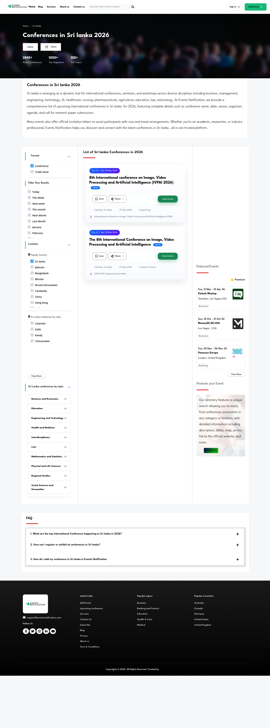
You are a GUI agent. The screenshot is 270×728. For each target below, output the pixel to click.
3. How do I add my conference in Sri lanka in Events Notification (68, 559)
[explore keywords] (110, 7)
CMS (162, 669)
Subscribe (85, 625)
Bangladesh (39, 272)
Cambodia (38, 290)
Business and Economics (45, 399)
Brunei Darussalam (43, 284)
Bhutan (37, 278)
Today (33, 191)
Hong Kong (39, 302)
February (35, 232)
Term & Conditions (90, 647)
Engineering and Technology (47, 418)
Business (141, 603)
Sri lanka (37, 26)
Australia (199, 603)
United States (201, 619)
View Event (167, 199)
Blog (40, 7)
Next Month (37, 215)
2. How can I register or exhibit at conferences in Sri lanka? (65, 545)
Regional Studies (41, 476)
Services (51, 7)
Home (32, 7)
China (36, 296)
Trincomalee (40, 340)
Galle (35, 329)
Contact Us (86, 619)
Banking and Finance (148, 608)
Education (37, 408)
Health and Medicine (43, 427)
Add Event (211, 449)
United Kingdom (202, 625)
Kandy (36, 334)
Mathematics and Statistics (47, 456)
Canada (198, 608)
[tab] (135, 534)
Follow (30, 47)
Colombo (38, 323)
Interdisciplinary (41, 437)
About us (64, 7)
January (34, 226)
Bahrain (37, 266)
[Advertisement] (221, 203)
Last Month (37, 220)
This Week (36, 197)
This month (37, 209)
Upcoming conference (91, 608)
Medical (141, 625)
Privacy (84, 636)
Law (34, 447)
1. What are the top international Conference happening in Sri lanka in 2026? (76, 534)
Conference (39, 165)
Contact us (79, 7)
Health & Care (144, 619)
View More (36, 376)
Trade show (39, 171)
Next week (36, 203)
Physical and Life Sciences (46, 466)
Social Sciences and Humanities (42, 487)
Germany (199, 614)
